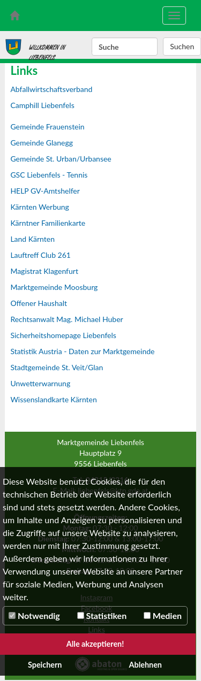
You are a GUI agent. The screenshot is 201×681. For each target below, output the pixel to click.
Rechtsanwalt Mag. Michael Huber (66, 319)
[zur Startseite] (14, 15)
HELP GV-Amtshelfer (45, 190)
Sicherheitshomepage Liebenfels (63, 335)
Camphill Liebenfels (42, 105)
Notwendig (34, 615)
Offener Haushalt (38, 303)
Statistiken (102, 615)
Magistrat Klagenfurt (44, 271)
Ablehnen (145, 664)
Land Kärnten (32, 238)
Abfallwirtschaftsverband (51, 89)
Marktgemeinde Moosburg (54, 287)
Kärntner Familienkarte (47, 222)
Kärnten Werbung (39, 206)
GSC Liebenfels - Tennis (48, 174)
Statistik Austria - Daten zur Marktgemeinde (82, 351)
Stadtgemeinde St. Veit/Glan (56, 367)
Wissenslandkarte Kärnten (53, 399)
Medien (163, 615)
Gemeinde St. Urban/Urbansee (60, 158)
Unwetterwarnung (40, 383)
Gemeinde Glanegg (41, 142)
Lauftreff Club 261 (40, 254)
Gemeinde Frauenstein (47, 126)
